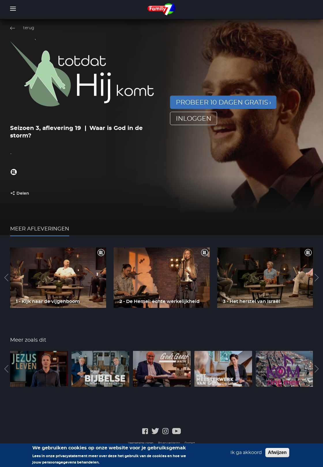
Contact (190, 443)
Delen (22, 193)
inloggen (193, 119)
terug (28, 28)
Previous (6, 277)
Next (316, 277)
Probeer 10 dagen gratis (222, 102)
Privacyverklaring (169, 443)
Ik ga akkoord (246, 454)
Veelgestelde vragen (140, 443)
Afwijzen (277, 454)
